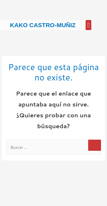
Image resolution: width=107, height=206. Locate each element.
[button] (88, 25)
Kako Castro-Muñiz (43, 25)
